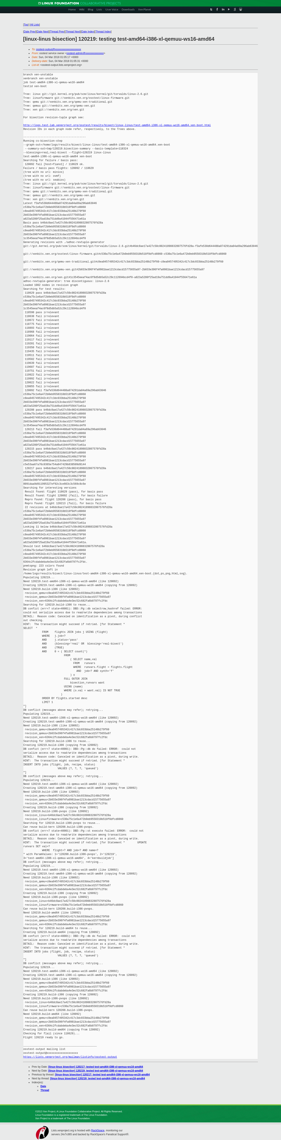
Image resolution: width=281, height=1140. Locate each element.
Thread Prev (57, 31)
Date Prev (29, 31)
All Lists (34, 24)
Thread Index (103, 31)
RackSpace (97, 1130)
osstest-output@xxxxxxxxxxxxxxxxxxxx (58, 49)
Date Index (87, 31)
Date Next (42, 31)
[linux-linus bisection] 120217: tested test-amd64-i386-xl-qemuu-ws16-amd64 (95, 1066)
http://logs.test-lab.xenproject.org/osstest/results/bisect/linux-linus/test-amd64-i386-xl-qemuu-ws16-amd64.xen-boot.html (117, 125)
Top (26, 24)
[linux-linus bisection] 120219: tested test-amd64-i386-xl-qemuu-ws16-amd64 (95, 1070)
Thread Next (73, 31)
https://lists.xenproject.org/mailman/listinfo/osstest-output (70, 1057)
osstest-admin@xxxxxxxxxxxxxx (85, 53)
